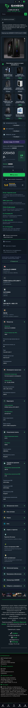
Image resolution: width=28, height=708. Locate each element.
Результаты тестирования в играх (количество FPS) (12, 251)
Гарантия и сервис (5, 661)
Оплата (3, 670)
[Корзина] (19, 705)
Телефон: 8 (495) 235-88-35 (8, 677)
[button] (14, 10)
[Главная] (3, 705)
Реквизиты (4, 664)
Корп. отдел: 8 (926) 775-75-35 (9, 682)
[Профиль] (25, 705)
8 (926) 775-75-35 (14, 644)
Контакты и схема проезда (8, 662)
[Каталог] (8, 705)
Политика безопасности (7, 671)
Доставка (3, 668)
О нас (2, 659)
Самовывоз (4, 673)
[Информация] (15, 2)
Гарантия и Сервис (10, 246)
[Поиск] (14, 705)
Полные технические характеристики (10, 236)
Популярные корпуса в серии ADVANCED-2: (14, 64)
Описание (7, 241)
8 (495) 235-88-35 (14, 635)
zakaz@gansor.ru (14, 639)
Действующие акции (6, 658)
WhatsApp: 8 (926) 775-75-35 (8, 679)
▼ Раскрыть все (14, 261)
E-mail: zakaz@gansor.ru (7, 680)
